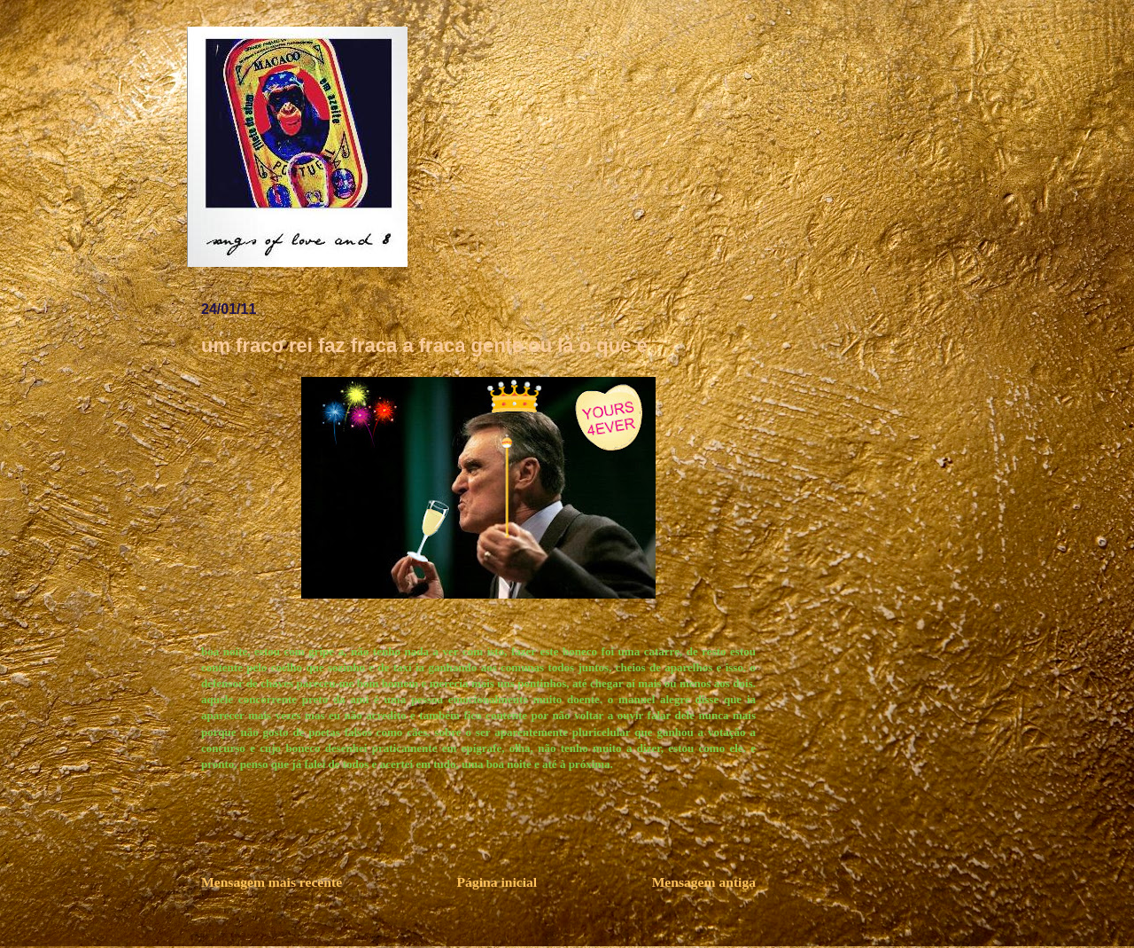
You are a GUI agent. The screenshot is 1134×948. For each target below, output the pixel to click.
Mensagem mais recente (271, 881)
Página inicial (497, 881)
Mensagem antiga (704, 881)
